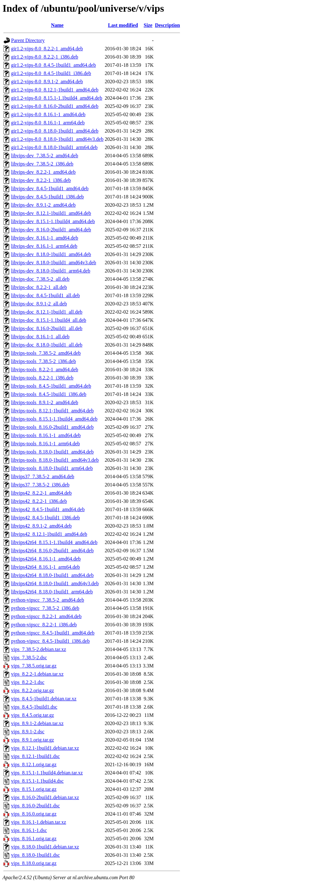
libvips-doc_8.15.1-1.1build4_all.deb (48, 320)
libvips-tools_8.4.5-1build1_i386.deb (48, 394)
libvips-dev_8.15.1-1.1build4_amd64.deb (53, 221)
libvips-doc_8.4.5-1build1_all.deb (45, 295)
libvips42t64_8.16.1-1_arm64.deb (45, 567)
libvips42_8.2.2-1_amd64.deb (41, 493)
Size (148, 25)
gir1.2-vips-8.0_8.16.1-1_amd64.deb (48, 114)
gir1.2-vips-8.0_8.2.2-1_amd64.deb (47, 48)
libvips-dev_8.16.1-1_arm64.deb (44, 246)
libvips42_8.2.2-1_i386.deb (39, 501)
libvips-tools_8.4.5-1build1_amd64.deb (51, 386)
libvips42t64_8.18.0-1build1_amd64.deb (52, 575)
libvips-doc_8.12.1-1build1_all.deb (46, 312)
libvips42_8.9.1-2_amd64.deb (41, 526)
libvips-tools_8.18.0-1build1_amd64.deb (52, 451)
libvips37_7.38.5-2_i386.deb (40, 484)
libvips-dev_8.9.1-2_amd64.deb (43, 205)
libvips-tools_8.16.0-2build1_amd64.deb (52, 427)
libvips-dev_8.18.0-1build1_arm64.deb (50, 270)
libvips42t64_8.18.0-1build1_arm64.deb (52, 591)
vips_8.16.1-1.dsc (29, 830)
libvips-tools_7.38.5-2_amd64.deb (46, 353)
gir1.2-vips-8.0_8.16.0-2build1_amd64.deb (54, 106)
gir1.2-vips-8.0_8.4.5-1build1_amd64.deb (53, 65)
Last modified (123, 25)
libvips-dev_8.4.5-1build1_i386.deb (47, 196)
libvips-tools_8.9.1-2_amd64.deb (44, 402)
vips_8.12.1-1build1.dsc (35, 756)
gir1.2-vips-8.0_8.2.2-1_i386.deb (44, 56)
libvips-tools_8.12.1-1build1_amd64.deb (52, 410)
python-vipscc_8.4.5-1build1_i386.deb (50, 641)
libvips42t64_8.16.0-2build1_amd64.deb (52, 550)
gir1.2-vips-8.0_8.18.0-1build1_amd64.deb (54, 131)
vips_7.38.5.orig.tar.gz (34, 665)
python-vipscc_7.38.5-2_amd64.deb (47, 600)
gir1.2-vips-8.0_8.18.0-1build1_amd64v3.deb (57, 139)
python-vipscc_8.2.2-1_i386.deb (44, 624)
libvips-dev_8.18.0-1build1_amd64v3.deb (53, 262)
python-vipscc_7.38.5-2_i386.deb (45, 608)
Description (167, 25)
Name (57, 25)
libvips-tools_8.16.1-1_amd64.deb (46, 435)
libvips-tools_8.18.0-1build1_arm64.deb (52, 468)
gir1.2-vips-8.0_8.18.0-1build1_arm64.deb (54, 147)
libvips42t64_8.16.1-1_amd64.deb (46, 558)
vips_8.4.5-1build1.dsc (34, 707)
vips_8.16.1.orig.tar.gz (34, 838)
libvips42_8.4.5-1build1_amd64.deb (47, 509)
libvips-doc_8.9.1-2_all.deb (39, 303)
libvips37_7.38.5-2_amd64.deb (42, 476)
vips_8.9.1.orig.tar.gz (32, 739)
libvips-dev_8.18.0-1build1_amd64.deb (51, 254)
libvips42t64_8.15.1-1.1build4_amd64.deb (54, 542)
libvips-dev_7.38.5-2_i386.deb (42, 163)
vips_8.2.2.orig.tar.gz (32, 690)
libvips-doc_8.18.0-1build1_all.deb (46, 345)
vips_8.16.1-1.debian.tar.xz (38, 822)
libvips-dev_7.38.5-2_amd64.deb (44, 155)
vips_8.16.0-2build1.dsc (35, 805)
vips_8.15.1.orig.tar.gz (34, 789)
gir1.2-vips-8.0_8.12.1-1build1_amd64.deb (54, 89)
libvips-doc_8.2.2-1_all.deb (39, 287)
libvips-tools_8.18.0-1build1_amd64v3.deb (55, 460)
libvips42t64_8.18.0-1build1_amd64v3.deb (55, 583)
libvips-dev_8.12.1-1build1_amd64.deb (51, 213)
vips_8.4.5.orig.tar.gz (32, 715)
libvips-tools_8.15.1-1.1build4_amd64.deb (54, 419)
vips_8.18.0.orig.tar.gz (34, 863)
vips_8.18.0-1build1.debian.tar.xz (45, 846)
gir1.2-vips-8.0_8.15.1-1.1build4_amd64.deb (56, 98)
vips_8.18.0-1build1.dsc (35, 855)
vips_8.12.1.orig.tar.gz (34, 764)
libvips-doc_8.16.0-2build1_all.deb (46, 328)
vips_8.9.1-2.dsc (27, 731)
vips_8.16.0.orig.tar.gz (34, 814)
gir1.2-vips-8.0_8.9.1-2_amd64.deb (47, 81)
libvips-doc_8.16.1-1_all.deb (40, 336)
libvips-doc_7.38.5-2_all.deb (40, 279)
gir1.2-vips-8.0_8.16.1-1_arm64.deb (47, 122)
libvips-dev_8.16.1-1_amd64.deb (44, 238)
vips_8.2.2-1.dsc (27, 682)
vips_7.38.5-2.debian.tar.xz (38, 649)
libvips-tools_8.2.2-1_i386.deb (42, 377)
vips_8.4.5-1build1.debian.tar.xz (44, 698)
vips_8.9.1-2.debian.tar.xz (37, 723)
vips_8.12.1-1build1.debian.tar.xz (45, 748)
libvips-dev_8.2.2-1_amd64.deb (43, 172)
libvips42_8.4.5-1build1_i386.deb (45, 517)
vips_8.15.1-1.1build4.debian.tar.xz (47, 772)
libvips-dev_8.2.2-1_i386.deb (41, 180)
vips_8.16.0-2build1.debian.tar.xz (45, 797)
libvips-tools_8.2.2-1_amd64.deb (44, 369)
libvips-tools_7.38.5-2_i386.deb (43, 361)
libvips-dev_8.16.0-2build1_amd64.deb (51, 229)
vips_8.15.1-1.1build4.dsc (37, 781)
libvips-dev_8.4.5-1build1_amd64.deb (50, 188)
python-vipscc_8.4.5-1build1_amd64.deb (53, 633)
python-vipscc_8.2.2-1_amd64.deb (46, 616)
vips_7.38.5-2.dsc (29, 657)
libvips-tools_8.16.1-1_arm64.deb (45, 443)
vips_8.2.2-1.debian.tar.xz (37, 674)
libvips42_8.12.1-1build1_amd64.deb (49, 534)
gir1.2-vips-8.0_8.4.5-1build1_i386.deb (51, 73)
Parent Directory (28, 40)
